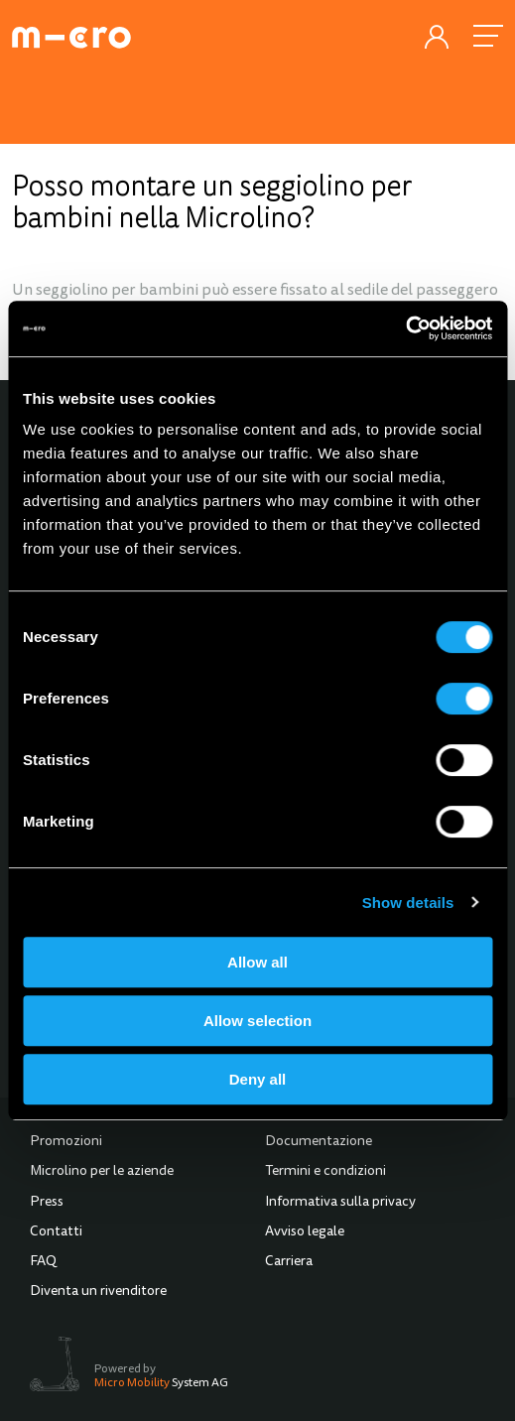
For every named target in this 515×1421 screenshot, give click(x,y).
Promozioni (66, 1142)
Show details (408, 902)
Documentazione (318, 1142)
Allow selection (257, 1020)
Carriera (289, 1262)
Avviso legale (304, 1232)
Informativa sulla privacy (340, 1203)
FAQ (43, 1262)
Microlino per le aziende (102, 1172)
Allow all (257, 962)
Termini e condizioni (325, 1172)
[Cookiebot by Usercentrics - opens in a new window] (405, 328)
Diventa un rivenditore (98, 1292)
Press (47, 1203)
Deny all (258, 1079)
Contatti (56, 1232)
